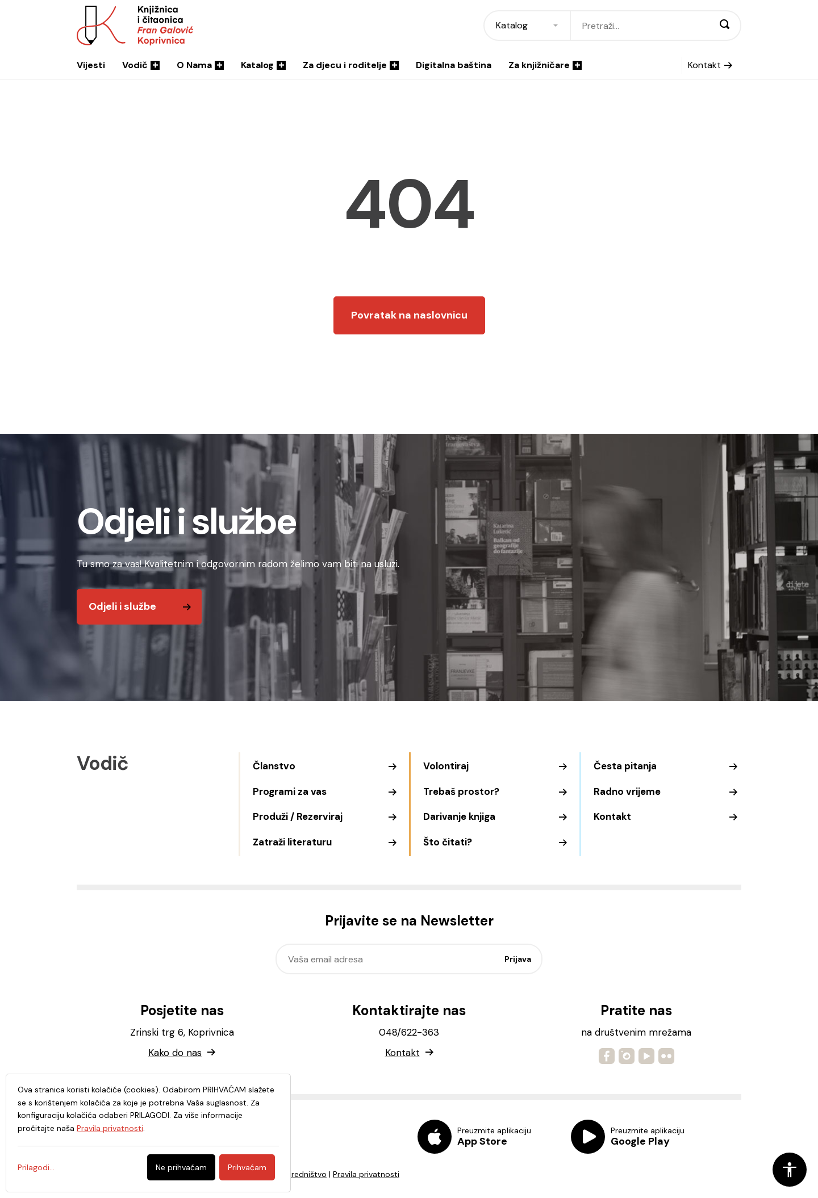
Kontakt (704, 65)
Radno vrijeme (627, 791)
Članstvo (274, 766)
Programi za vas (290, 791)
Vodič (141, 65)
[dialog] (148, 1133)
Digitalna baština (453, 65)
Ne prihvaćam (181, 1167)
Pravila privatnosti (366, 1174)
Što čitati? (447, 842)
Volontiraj (446, 766)
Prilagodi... (36, 1167)
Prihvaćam (247, 1167)
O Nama (200, 65)
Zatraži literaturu (292, 842)
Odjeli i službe (122, 606)
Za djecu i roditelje (351, 65)
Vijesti (91, 65)
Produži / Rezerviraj (298, 816)
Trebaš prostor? (461, 791)
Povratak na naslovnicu (409, 315)
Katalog (263, 65)
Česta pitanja (625, 766)
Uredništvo (306, 1174)
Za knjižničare (545, 65)
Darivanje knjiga (459, 816)
